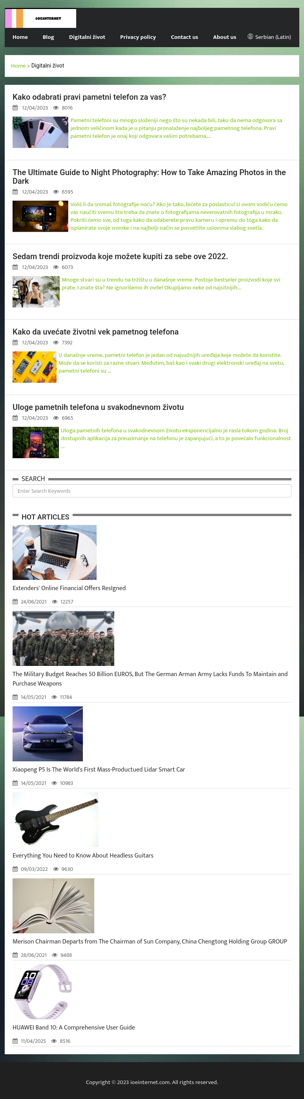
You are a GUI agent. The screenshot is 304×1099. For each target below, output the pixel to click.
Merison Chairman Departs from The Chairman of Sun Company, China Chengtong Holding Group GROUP (150, 941)
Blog (48, 37)
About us (224, 37)
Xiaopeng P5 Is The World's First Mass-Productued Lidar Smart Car (99, 769)
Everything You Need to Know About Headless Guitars (83, 855)
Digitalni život (87, 37)
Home (20, 37)
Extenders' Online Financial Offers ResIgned (69, 588)
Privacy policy (138, 37)
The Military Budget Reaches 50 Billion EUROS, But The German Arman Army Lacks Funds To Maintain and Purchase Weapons (150, 679)
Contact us (184, 37)
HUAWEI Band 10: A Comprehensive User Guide (74, 1027)
